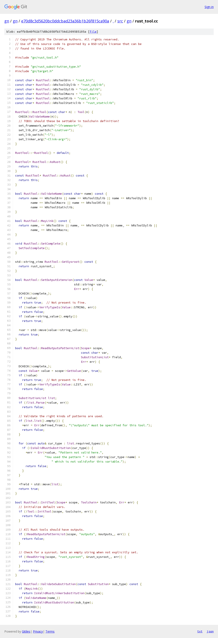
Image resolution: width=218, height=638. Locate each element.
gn (6, 21)
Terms (50, 631)
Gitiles (26, 631)
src (120, 21)
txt (199, 631)
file (93, 31)
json (210, 631)
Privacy (38, 631)
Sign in (209, 7)
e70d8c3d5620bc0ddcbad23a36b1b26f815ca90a (65, 21)
